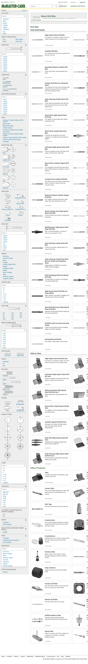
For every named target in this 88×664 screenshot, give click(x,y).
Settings (68, 656)
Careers (22, 656)
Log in (82, 2)
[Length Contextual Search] (14, 465)
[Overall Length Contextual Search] (14, 285)
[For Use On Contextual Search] (14, 16)
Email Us (73, 2)
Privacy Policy (83, 659)
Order (63, 6)
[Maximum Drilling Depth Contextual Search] (14, 330)
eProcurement (51, 656)
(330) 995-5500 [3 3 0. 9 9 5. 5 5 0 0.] (62, 2)
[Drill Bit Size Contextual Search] (14, 54)
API (58, 656)
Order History (77, 6)
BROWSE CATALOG (9, 2)
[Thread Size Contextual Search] (14, 489)
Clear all (24, 10)
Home (3, 656)
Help (62, 656)
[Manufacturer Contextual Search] (14, 548)
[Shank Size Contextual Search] (14, 233)
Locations (9, 656)
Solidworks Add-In (40, 656)
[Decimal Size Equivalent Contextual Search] (14, 96)
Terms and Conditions (71, 659)
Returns (16, 656)
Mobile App (30, 656)
